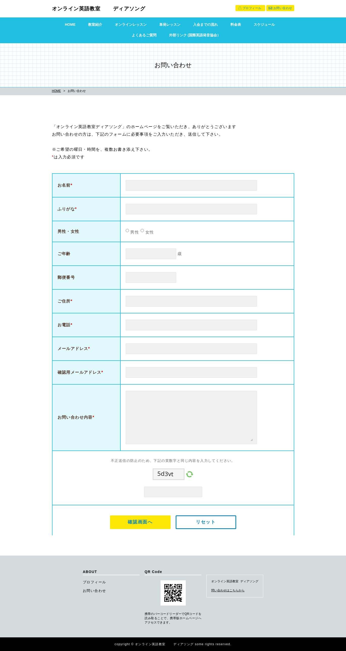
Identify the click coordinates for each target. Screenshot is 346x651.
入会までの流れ (205, 24)
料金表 (235, 24)
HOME (70, 24)
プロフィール (252, 8)
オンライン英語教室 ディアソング (99, 8)
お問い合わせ (282, 8)
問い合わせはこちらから (228, 590)
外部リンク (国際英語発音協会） (195, 35)
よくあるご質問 (144, 35)
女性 (149, 232)
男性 (134, 232)
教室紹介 (95, 24)
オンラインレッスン (131, 24)
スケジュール (264, 24)
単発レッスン (169, 24)
